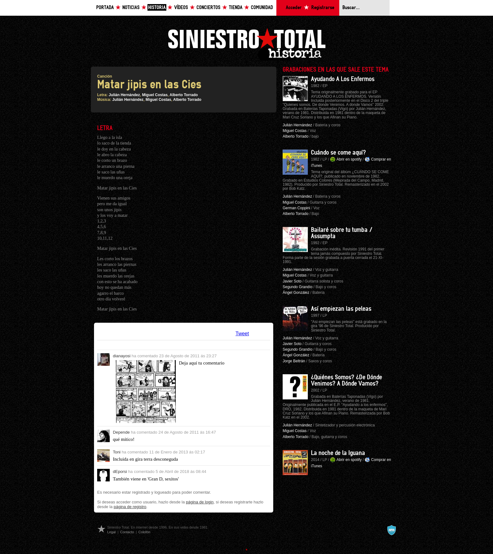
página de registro (130, 506)
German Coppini (296, 208)
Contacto (127, 532)
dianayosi (121, 356)
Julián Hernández (124, 95)
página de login (199, 502)
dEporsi (120, 471)
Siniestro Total (246, 43)
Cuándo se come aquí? (338, 153)
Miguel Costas (155, 95)
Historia (157, 7)
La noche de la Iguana (338, 453)
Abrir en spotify (349, 159)
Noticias (131, 7)
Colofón (144, 532)
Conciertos (208, 7)
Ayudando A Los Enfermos (342, 79)
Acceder (294, 7)
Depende (121, 432)
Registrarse (322, 7)
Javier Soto (292, 281)
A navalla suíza (391, 530)
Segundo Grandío (298, 287)
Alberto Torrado (183, 95)
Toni (116, 452)
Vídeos (181, 7)
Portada (105, 7)
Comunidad (262, 7)
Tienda (235, 7)
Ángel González (296, 292)
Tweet (242, 333)
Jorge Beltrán (294, 361)
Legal (111, 532)
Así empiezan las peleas (341, 309)
